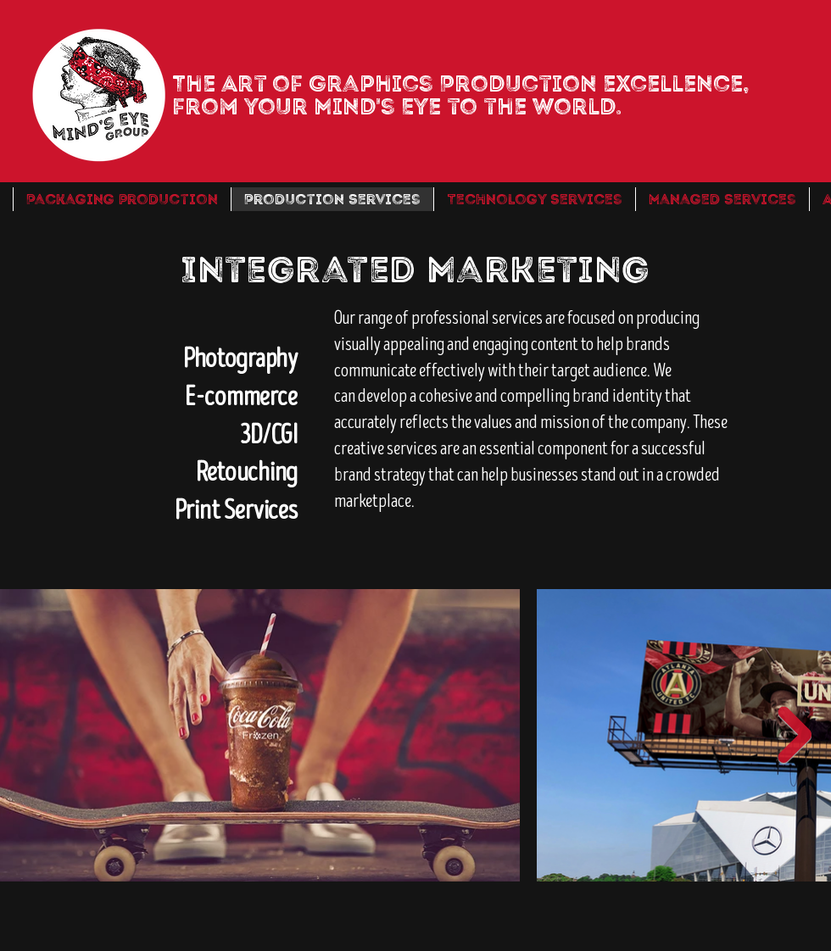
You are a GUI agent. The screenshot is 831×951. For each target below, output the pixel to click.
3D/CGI (269, 435)
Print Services (236, 510)
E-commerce (241, 397)
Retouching (247, 472)
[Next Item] (794, 735)
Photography (240, 358)
